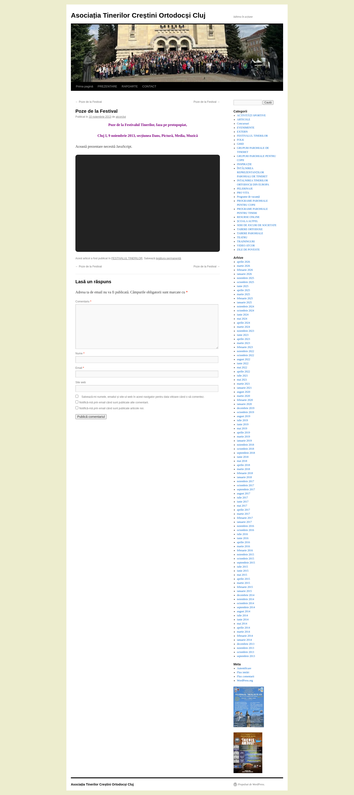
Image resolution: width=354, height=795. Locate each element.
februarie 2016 (245, 550)
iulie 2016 (242, 534)
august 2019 (243, 416)
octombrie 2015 (245, 558)
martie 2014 (243, 631)
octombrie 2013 (245, 652)
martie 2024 (243, 326)
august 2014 (243, 611)
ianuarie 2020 (244, 404)
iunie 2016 (243, 538)
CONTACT (149, 86)
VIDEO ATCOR (246, 245)
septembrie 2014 (246, 607)
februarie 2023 (245, 347)
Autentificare (244, 668)
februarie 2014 (245, 635)
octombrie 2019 (245, 412)
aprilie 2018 (243, 465)
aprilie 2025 (243, 290)
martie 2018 (243, 469)
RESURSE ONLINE (248, 217)
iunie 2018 (243, 456)
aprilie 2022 (243, 371)
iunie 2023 (243, 335)
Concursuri (243, 123)
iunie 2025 (243, 286)
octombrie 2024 (245, 310)
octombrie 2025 (245, 282)
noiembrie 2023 (245, 330)
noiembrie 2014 (245, 599)
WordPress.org (245, 680)
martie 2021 (243, 383)
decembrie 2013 (245, 643)
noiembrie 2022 (245, 351)
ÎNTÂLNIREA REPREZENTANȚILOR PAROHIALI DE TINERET (252, 172)
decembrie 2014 (245, 595)
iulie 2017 (242, 497)
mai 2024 (242, 318)
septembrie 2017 (246, 489)
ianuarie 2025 (244, 302)
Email (79, 367)
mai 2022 (242, 367)
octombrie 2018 (245, 448)
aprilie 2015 (243, 578)
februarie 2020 (245, 400)
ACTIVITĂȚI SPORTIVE (251, 115)
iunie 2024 (243, 314)
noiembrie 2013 (245, 648)
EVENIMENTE (245, 127)
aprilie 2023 (243, 339)
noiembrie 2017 (245, 481)
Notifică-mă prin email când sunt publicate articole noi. (111, 408)
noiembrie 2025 (245, 278)
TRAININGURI (246, 241)
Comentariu (83, 301)
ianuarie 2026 (244, 274)
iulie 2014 (242, 615)
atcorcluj (121, 116)
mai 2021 (242, 379)
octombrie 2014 (245, 603)
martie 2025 (243, 294)
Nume (79, 353)
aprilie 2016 (243, 542)
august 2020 (243, 391)
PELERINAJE (245, 188)
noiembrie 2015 (245, 554)
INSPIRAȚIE (244, 164)
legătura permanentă (168, 258)
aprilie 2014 (243, 627)
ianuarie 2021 (244, 387)
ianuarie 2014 (244, 639)
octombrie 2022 (245, 355)
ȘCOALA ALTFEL (247, 221)
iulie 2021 (242, 375)
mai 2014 (242, 623)
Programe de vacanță (248, 196)
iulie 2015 (242, 566)
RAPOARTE (130, 86)
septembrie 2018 (246, 452)
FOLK (240, 139)
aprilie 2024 (243, 322)
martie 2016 (243, 546)
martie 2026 (243, 265)
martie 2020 (243, 396)
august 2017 (243, 493)
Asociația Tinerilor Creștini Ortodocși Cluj (138, 15)
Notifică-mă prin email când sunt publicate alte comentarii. (114, 402)
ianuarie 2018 (244, 477)
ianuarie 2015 (244, 591)
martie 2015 (243, 583)
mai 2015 (242, 574)
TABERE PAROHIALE (250, 233)
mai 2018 (242, 461)
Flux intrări (243, 672)
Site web (80, 382)
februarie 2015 (245, 587)
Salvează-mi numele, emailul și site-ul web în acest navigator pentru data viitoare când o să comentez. (143, 396)
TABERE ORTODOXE (250, 229)
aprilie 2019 (243, 432)
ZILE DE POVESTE (248, 249)
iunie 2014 (243, 619)
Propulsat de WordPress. (251, 784)
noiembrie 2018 (245, 444)
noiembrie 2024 (245, 306)
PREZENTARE (107, 86)
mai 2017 (242, 505)
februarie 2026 (245, 269)
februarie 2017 (245, 517)
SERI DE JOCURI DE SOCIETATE (257, 225)
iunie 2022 (243, 363)
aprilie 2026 (243, 261)
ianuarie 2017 (244, 522)
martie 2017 (243, 513)
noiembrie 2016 (245, 526)
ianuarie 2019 (244, 440)
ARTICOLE (243, 119)
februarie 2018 (245, 473)
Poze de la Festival (88, 101)
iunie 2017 (243, 501)
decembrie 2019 (245, 408)
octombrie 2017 (245, 485)
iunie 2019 (243, 424)
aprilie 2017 (243, 509)
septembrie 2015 (246, 562)
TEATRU (242, 237)
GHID (240, 143)
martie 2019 (243, 436)
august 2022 (243, 359)
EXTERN (242, 131)
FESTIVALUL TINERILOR (126, 258)
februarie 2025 (245, 298)
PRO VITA (243, 192)
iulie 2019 (242, 420)
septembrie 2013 (246, 656)
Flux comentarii (245, 676)
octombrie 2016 (245, 530)
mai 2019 (242, 428)
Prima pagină (84, 86)
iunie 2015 (243, 570)
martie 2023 (243, 343)
